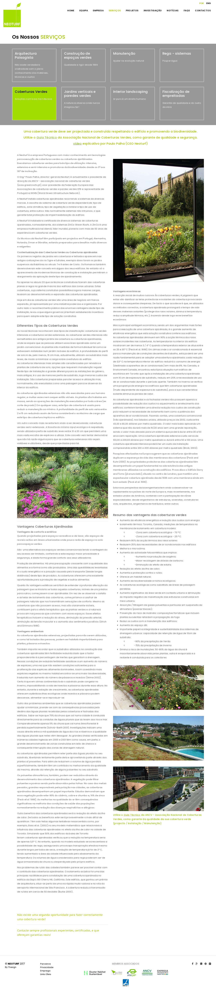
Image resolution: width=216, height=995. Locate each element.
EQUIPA (83, 10)
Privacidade (46, 967)
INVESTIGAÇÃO (153, 10)
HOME (70, 10)
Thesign (12, 967)
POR (201, 3)
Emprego (45, 970)
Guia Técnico (132, 815)
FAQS (187, 10)
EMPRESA (98, 10)
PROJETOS (132, 10)
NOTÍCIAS (172, 10)
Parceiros (45, 963)
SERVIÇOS (115, 10)
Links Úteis (45, 974)
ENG (208, 3)
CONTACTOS (203, 10)
